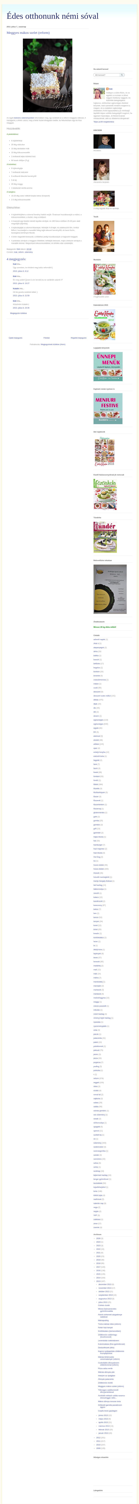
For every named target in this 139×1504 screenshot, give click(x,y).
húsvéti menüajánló (101, 877)
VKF (95, 1215)
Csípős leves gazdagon (107, 1411)
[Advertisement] (113, 44)
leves (96, 957)
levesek (97, 962)
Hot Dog (97, 857)
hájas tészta (98, 837)
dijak (95, 704)
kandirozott (98, 901)
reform (21, 252)
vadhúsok (97, 1199)
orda (95, 1030)
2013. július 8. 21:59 (21, 296)
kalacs (96, 897)
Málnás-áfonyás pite (106, 1372)
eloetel (96, 740)
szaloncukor (98, 1147)
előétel (96, 744)
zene (95, 1223)
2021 (98, 1253)
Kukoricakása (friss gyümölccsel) (111, 1344)
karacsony (98, 905)
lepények (97, 954)
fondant (97, 776)
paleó (96, 1042)
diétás (96, 700)
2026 (98, 1238)
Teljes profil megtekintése (104, 122)
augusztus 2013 (105, 1299)
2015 (98, 1274)
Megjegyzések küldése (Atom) (53, 344)
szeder (96, 1155)
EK (95, 732)
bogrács (97, 668)
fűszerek (97, 800)
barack (96, 660)
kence (96, 917)
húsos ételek (99, 869)
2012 (98, 1438)
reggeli (96, 1082)
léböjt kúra (98, 949)
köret (96, 929)
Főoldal (47, 338)
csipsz (96, 684)
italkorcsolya (99, 889)
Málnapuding (103, 1320)
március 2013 (104, 1426)
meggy (96, 1002)
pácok (96, 1034)
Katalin (16, 289)
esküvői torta (99, 756)
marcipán (97, 986)
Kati (15, 264)
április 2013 (103, 1422)
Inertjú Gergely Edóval (103, 881)
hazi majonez (99, 849)
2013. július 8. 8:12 (20, 271)
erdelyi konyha (99, 752)
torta (95, 1191)
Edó (15, 276)
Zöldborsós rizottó (105, 1383)
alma (95, 651)
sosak (96, 1119)
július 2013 (103, 1302)
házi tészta (98, 853)
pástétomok (98, 1046)
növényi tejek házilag (102, 1018)
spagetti (97, 1127)
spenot (96, 1131)
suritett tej (97, 1135)
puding (96, 1066)
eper (95, 748)
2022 (98, 1249)
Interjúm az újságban (106, 1376)
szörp (96, 1167)
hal (95, 841)
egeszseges (98, 720)
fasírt (96, 768)
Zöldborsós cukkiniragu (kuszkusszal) (107, 1336)
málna (96, 978)
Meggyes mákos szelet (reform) (111, 1386)
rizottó (96, 1090)
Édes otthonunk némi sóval (53, 16)
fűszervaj (97, 809)
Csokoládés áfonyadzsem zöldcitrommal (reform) (108, 1364)
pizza (96, 1058)
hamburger (98, 845)
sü (94, 1139)
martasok (97, 990)
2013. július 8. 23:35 (21, 308)
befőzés (97, 663)
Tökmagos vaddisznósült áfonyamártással (108, 1391)
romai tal (97, 1095)
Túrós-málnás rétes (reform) (109, 1324)
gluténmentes (99, 813)
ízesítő (96, 893)
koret (96, 925)
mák (95, 974)
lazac (96, 941)
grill (95, 829)
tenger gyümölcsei (101, 1179)
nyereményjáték (100, 1026)
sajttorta (97, 1098)
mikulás (97, 1010)
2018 (98, 1263)
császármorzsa (100, 680)
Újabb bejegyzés (15, 338)
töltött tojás (98, 1195)
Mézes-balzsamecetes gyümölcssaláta (107, 1310)
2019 (98, 1260)
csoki (96, 688)
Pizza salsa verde (105, 1368)
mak (15, 252)
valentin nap (98, 1203)
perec (96, 1054)
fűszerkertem (99, 804)
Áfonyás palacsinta (105, 1379)
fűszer (96, 796)
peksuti (96, 1050)
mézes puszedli (100, 1006)
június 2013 (103, 1415)
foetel (96, 772)
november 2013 (105, 1288)
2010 (98, 1445)
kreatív (96, 933)
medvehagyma (100, 998)
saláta (96, 1106)
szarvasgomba (100, 1151)
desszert (97, 692)
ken (95, 913)
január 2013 (104, 1433)
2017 (98, 1267)
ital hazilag (98, 885)
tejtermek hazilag (100, 1175)
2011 (98, 1441)
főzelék (96, 788)
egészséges (98, 724)
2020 (98, 1256)
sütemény (29, 252)
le (94, 945)
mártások (97, 994)
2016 (98, 1270)
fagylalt (96, 760)
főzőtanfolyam (99, 792)
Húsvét (96, 873)
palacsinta (98, 1038)
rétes (96, 1086)
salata (96, 1103)
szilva (96, 1163)
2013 (98, 1281)
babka (96, 655)
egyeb (96, 728)
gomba (96, 821)
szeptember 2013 (106, 1295)
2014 (98, 1278)
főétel (96, 784)
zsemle (96, 1227)
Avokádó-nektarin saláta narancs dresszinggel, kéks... (111, 1397)
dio (95, 708)
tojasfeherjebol (100, 1187)
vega (95, 1207)
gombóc (97, 825)
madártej (97, 966)
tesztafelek (98, 1183)
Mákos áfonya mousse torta (109, 1401)
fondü (96, 780)
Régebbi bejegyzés (78, 338)
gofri (95, 817)
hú (94, 861)
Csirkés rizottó (104, 1305)
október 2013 (104, 1291)
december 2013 (105, 1284)
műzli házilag (99, 1014)
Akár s (96, 643)
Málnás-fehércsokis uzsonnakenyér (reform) (109, 1358)
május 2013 (104, 1419)
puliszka (97, 1070)
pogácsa (97, 1062)
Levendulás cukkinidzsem (108, 1340)
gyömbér (97, 833)
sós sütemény (99, 1115)
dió (95, 712)
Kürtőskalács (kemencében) (109, 1331)
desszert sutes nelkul (102, 696)
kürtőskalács (99, 937)
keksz (96, 909)
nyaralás (97, 1022)
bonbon (97, 672)
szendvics (98, 1159)
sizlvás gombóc (100, 1111)
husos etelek (99, 865)
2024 (98, 1242)
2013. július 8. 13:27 (21, 283)
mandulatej (98, 982)
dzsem (96, 716)
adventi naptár (99, 639)
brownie (97, 676)
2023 (98, 1246)
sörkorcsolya (99, 1123)
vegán (96, 1211)
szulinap (97, 1171)
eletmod (97, 736)
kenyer (96, 921)
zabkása (97, 1219)
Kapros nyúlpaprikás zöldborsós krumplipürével (111, 1352)
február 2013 (104, 1429)
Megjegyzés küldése (18, 313)
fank (95, 764)
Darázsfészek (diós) (106, 1348)
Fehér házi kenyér (105, 1328)
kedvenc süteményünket (24, 118)
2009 (98, 1448)
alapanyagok (99, 647)
